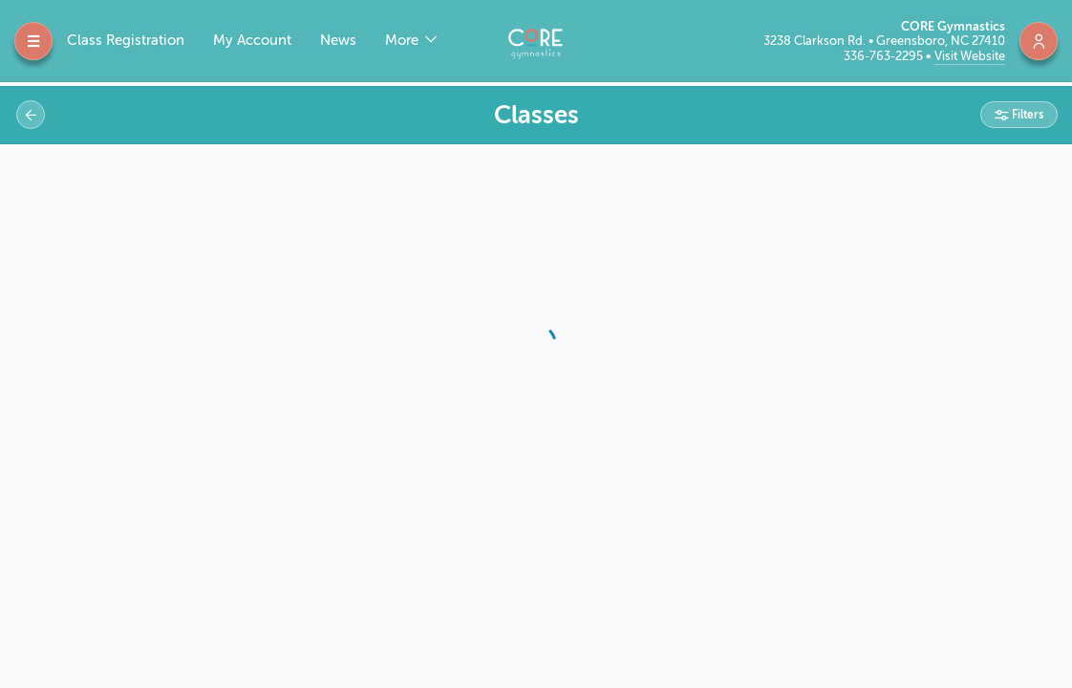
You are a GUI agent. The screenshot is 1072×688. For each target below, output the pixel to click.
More (403, 40)
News (338, 40)
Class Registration (125, 40)
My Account (252, 40)
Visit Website (969, 56)
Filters (1026, 114)
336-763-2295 (885, 56)
